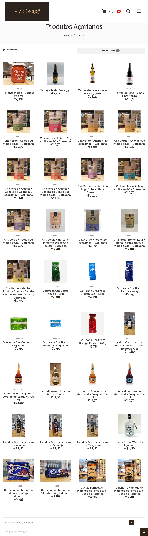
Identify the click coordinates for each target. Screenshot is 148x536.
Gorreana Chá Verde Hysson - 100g (55, 292)
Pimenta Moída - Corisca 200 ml (18, 94)
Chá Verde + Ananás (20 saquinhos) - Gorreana (92, 142)
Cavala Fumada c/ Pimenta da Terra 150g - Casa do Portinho (92, 490)
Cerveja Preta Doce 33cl (55, 90)
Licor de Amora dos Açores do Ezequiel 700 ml (129, 394)
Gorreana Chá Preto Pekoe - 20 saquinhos (55, 344)
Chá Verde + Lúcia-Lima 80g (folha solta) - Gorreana (92, 189)
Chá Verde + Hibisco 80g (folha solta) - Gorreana (55, 140)
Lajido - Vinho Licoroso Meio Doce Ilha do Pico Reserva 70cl (130, 345)
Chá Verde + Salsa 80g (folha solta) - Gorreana (18, 142)
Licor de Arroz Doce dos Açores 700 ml (55, 393)
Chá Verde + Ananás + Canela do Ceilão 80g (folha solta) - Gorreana (55, 192)
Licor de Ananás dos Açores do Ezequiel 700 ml (92, 394)
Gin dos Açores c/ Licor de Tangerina (92, 444)
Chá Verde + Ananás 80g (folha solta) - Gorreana (129, 142)
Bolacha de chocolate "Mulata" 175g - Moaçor (56, 492)
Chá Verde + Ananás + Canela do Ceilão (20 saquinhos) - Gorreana (18, 192)
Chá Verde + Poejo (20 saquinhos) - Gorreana (92, 241)
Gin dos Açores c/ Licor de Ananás (18, 444)
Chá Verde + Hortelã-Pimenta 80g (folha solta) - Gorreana (55, 242)
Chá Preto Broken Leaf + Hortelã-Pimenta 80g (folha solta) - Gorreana (129, 242)
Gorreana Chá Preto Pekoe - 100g (129, 290)
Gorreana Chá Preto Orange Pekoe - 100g (92, 341)
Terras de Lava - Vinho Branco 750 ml (92, 92)
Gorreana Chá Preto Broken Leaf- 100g (92, 292)
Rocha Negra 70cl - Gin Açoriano (129, 444)
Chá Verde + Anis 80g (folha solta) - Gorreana (129, 188)
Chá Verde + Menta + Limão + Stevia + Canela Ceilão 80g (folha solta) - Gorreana (18, 293)
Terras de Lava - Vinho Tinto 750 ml (129, 94)
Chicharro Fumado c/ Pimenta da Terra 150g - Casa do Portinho (129, 490)
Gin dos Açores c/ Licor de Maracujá (55, 444)
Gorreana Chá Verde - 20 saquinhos (18, 344)
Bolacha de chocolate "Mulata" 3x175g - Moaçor (18, 493)
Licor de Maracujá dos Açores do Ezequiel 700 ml (18, 396)
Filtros (111, 50)
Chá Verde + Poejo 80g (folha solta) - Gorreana (18, 241)
